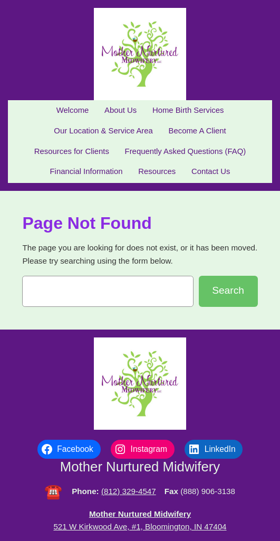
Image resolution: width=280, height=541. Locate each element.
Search (228, 290)
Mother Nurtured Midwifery (140, 466)
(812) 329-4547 (128, 491)
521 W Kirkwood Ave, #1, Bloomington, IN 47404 (139, 526)
